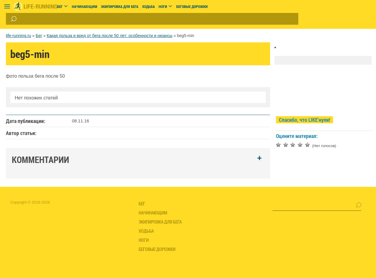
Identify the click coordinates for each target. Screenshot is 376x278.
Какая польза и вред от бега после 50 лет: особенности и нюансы (109, 35)
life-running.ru (18, 35)
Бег (39, 35)
